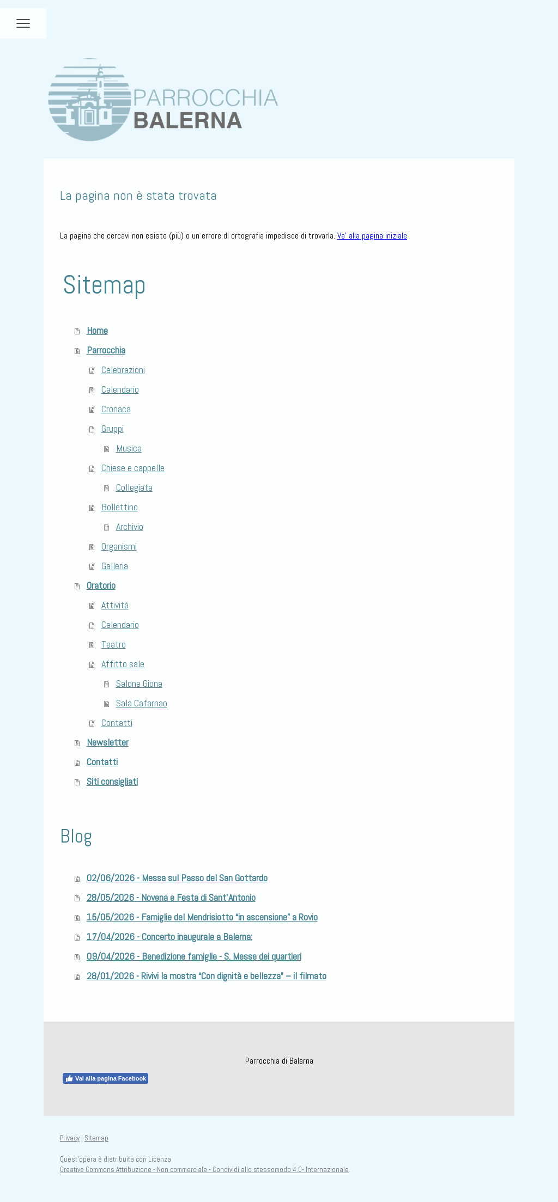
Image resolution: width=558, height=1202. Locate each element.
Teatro (113, 644)
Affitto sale (122, 663)
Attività (115, 605)
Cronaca (116, 408)
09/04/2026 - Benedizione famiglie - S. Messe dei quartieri (194, 956)
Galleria (114, 565)
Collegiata (134, 487)
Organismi (119, 546)
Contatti (116, 722)
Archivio (129, 526)
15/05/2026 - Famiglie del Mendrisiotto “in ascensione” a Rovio (202, 917)
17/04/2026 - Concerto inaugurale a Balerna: (169, 936)
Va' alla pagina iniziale (372, 235)
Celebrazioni (123, 369)
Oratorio (101, 585)
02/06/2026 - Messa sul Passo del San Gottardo (177, 877)
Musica (129, 448)
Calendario (120, 389)
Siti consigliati (112, 781)
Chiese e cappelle (133, 467)
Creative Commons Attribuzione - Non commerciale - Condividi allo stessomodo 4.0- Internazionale (204, 1169)
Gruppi (112, 428)
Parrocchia (106, 350)
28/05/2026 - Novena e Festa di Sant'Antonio (171, 897)
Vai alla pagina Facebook (105, 1078)
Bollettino (119, 507)
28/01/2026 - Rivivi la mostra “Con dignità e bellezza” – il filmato (206, 975)
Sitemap (96, 1138)
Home (97, 330)
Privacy (70, 1138)
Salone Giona (139, 683)
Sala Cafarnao (141, 703)
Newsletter (108, 742)
